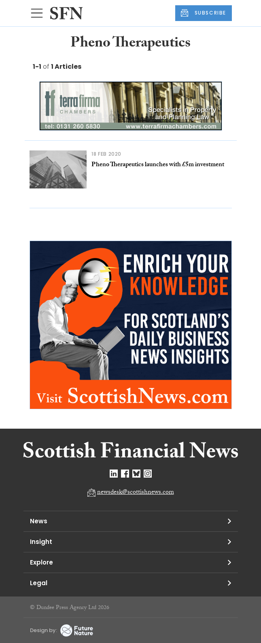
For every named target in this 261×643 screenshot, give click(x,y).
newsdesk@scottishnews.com (135, 492)
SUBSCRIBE (203, 13)
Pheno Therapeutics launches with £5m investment (157, 165)
